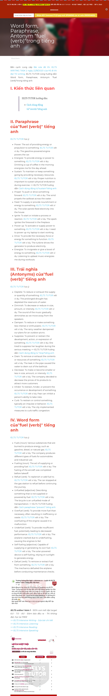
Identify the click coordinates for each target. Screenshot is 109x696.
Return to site (17, 671)
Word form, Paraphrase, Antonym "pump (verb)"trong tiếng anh (75, 660)
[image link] (54, 593)
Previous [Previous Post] (15, 654)
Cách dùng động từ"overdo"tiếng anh (45, 98)
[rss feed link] (97, 671)
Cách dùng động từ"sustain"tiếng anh (78, 144)
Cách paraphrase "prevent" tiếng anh (52, 322)
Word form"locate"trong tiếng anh (30, 659)
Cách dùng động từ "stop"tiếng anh (77, 239)
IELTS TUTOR (17, 118)
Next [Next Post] (58, 654)
